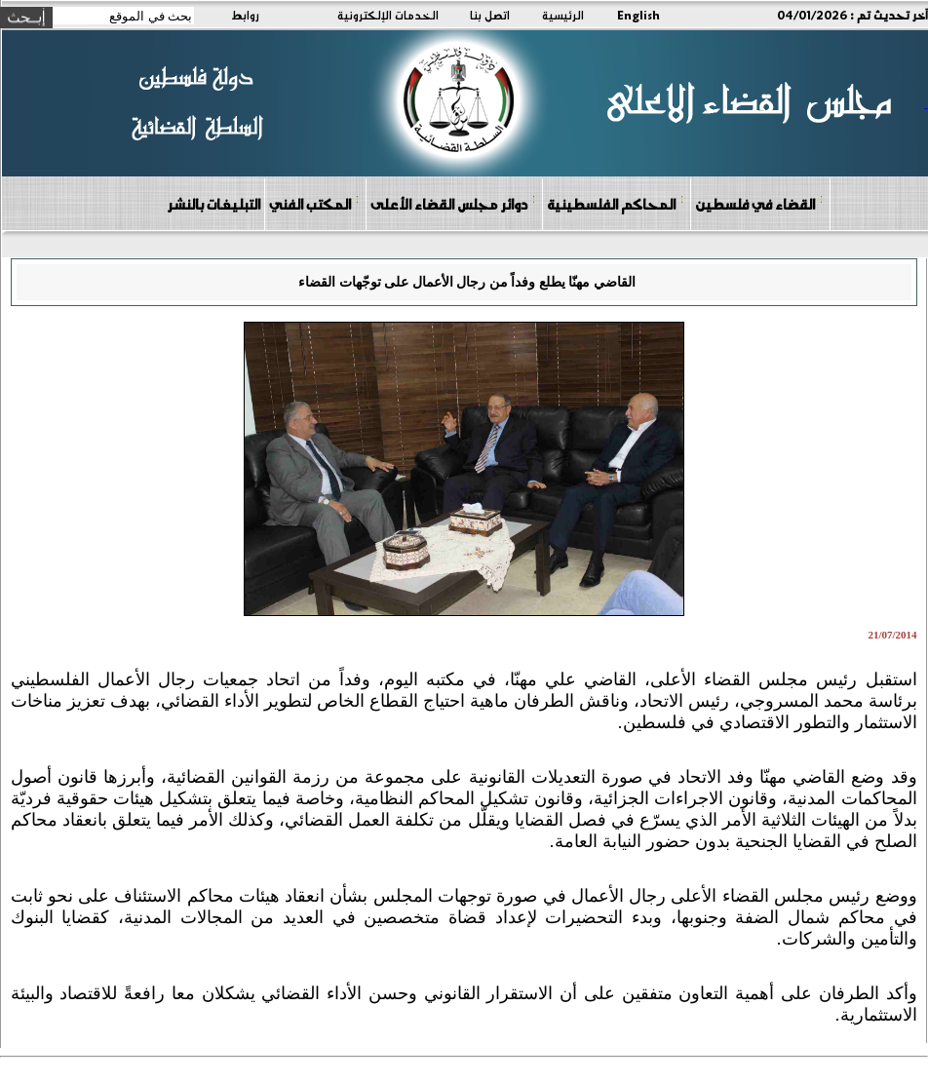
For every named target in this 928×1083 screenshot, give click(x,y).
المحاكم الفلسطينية (615, 203)
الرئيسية (563, 14)
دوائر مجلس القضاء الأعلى (453, 203)
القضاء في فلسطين (759, 203)
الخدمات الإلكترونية (388, 14)
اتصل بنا (490, 14)
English (638, 14)
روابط (245, 14)
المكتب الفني (314, 203)
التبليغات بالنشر (213, 203)
